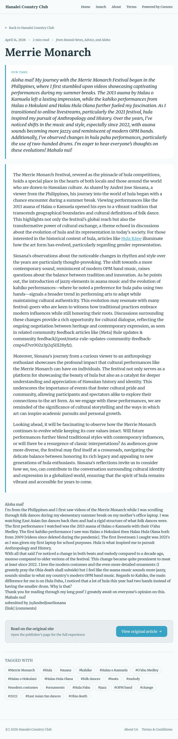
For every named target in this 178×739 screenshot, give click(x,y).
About (116, 7)
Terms (131, 7)
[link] (10, 608)
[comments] (26, 608)
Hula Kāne (131, 238)
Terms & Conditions (157, 729)
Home (85, 7)
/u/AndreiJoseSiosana (47, 602)
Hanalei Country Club (26, 6)
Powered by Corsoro (157, 7)
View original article (142, 631)
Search (101, 7)
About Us (131, 729)
